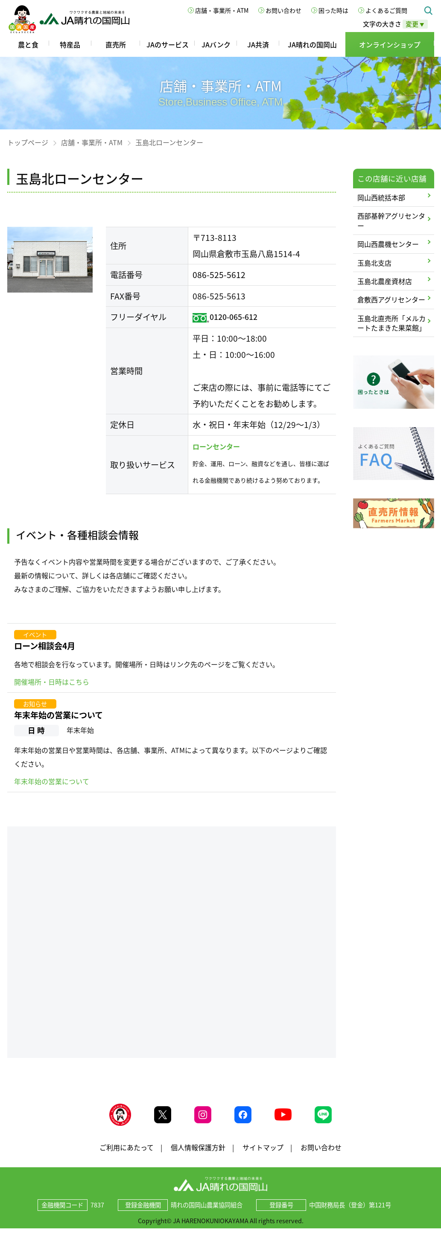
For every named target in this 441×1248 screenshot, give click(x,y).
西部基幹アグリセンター (391, 220)
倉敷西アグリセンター (391, 299)
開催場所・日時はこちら (51, 682)
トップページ (27, 142)
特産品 (70, 44)
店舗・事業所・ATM (221, 10)
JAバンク (216, 44)
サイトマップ (262, 1156)
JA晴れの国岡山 (312, 44)
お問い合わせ (283, 10)
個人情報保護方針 (198, 1156)
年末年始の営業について (58, 715)
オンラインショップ (390, 44)
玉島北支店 (374, 263)
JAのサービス (167, 44)
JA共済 (258, 44)
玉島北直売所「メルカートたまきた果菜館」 (391, 323)
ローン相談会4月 (44, 646)
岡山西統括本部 (381, 197)
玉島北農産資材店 (384, 281)
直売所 (115, 44)
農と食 (28, 44)
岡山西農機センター (388, 244)
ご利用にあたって (126, 1156)
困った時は (333, 10)
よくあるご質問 (386, 10)
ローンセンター (216, 446)
